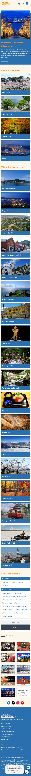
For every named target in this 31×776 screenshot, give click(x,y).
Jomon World (4, 739)
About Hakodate (5, 723)
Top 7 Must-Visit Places (7, 731)
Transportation (20, 613)
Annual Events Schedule (7, 734)
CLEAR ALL (15, 622)
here (12, 761)
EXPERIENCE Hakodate (7, 721)
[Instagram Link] (18, 703)
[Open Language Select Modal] (19, 4)
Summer (13, 582)
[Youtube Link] (22, 703)
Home (3, 636)
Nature (11, 609)
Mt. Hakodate (8, 593)
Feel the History (8, 603)
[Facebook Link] (8, 703)
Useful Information (6, 729)
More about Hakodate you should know (11, 747)
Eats (5, 609)
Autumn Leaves (8, 613)
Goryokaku (7, 596)
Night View (17, 593)
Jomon (18, 603)
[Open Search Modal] (23, 4)
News (2, 744)
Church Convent (8, 600)
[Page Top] (28, 767)
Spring (6, 582)
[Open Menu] (27, 3)
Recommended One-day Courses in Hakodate (13, 750)
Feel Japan (7, 606)
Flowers (24, 609)
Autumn (21, 582)
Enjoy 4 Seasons (5, 736)
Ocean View (19, 600)
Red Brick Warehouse (19, 596)
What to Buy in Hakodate (8, 742)
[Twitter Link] (13, 703)
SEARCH (15, 627)
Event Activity (8, 616)
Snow (17, 609)
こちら (4, 765)
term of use (4, 61)
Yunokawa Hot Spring (19, 606)
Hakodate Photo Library (17, 760)
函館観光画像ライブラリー (9, 764)
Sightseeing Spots (6, 726)
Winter (6, 585)
